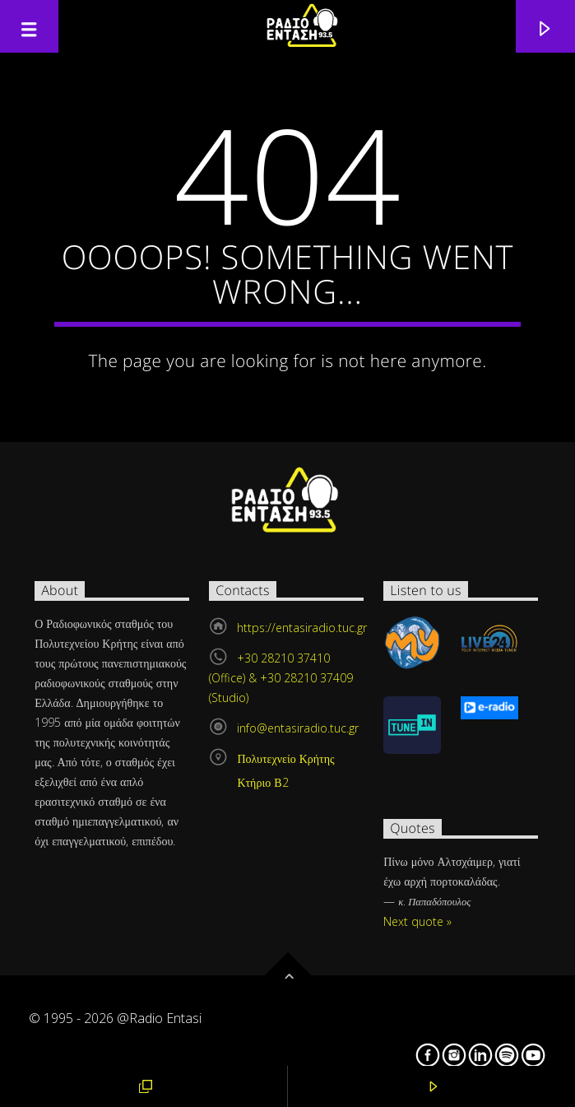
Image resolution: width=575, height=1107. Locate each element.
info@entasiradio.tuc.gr (298, 728)
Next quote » (417, 921)
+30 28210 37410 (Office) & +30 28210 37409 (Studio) (281, 677)
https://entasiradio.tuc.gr (302, 627)
